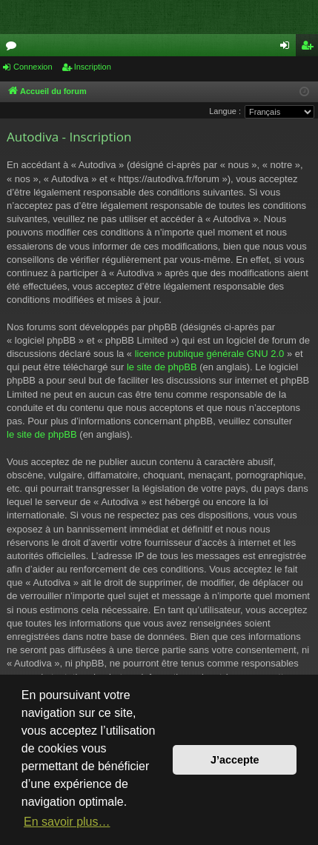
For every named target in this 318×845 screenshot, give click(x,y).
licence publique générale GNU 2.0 (210, 353)
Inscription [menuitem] (310, 48)
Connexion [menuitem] (288, 48)
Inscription (92, 66)
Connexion (33, 66)
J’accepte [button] (235, 760)
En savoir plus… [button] (67, 821)
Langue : (225, 111)
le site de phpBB (162, 367)
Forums (14, 48)
